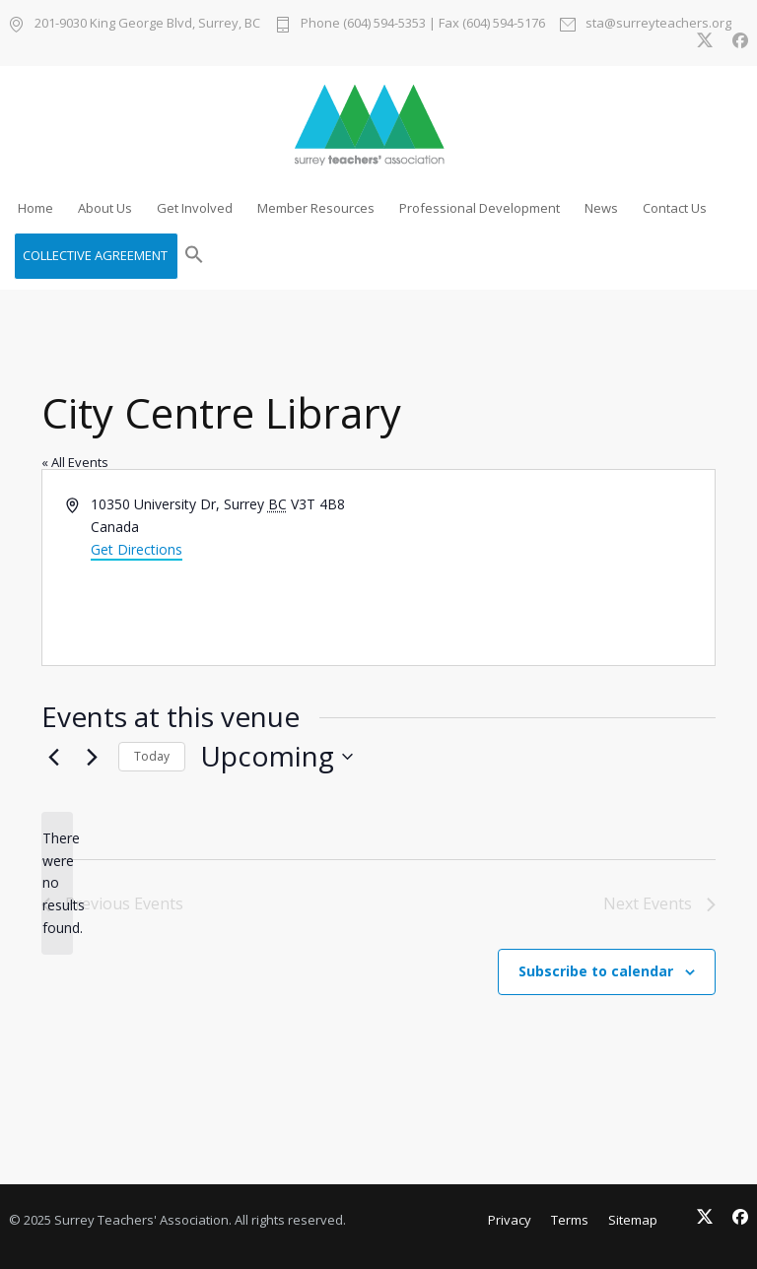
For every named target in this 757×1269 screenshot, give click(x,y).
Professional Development (479, 208)
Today (152, 756)
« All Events (74, 462)
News (601, 208)
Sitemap (632, 1220)
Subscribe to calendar (595, 971)
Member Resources (316, 208)
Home (35, 208)
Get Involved (195, 208)
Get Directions (136, 549)
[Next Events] (91, 756)
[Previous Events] (53, 756)
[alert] (57, 883)
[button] (194, 256)
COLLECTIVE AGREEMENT (95, 255)
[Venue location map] (545, 567)
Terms (569, 1220)
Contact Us (675, 208)
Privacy (509, 1220)
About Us (105, 208)
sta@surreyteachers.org (658, 24)
